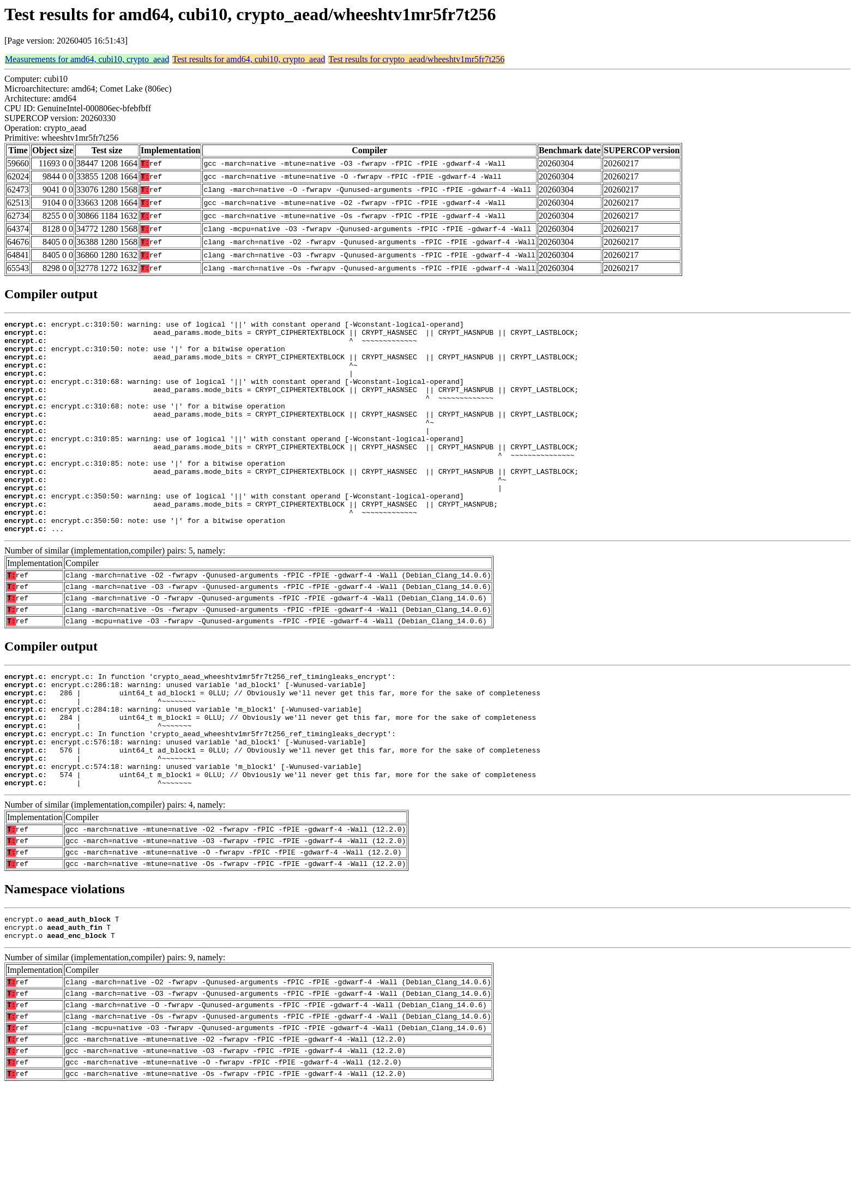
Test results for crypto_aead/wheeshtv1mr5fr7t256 (416, 59)
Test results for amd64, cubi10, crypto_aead (248, 59)
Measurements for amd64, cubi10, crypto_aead (87, 59)
